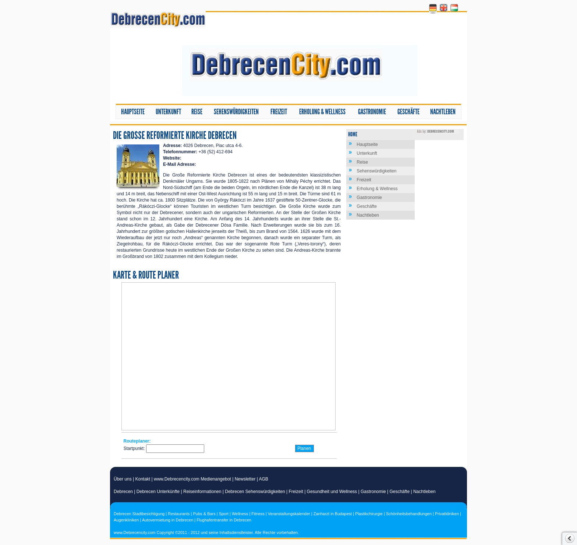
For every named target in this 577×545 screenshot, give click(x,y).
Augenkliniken (126, 520)
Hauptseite (133, 111)
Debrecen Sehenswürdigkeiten (255, 491)
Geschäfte (408, 111)
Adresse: (172, 145)
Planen (304, 448)
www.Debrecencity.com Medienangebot (192, 479)
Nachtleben (443, 111)
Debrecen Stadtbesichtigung (139, 513)
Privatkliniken (447, 513)
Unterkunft (168, 111)
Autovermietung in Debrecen (167, 520)
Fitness (257, 513)
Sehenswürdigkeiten (236, 111)
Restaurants (179, 513)
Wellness (240, 513)
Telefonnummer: (180, 151)
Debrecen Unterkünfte (158, 491)
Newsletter (245, 479)
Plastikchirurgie (369, 513)
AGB (263, 479)
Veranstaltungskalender (289, 513)
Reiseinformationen (202, 491)
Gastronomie (372, 111)
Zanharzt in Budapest (333, 513)
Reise (196, 111)
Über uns (123, 479)
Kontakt (143, 479)
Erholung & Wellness (322, 111)
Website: (172, 158)
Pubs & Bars (204, 513)
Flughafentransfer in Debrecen (224, 520)
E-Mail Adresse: (179, 164)
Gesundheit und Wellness (332, 491)
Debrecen (123, 491)
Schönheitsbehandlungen (409, 513)
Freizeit (278, 111)
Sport (224, 513)
